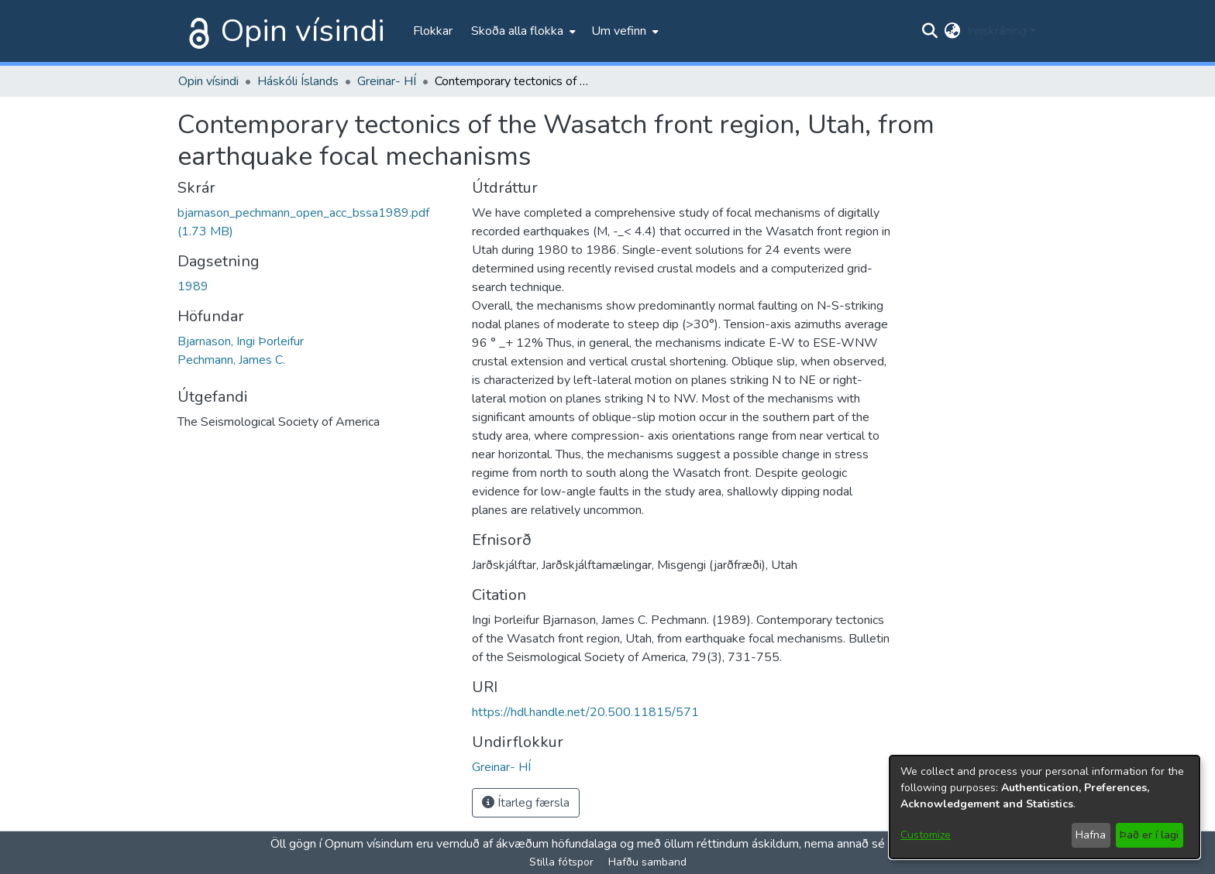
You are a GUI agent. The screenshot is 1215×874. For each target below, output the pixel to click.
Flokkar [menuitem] (433, 30)
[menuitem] (522, 31)
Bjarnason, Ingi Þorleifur (240, 341)
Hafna (1091, 835)
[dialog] (1045, 807)
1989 (192, 286)
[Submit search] (930, 31)
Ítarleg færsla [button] (526, 802)
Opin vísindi (303, 31)
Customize (925, 835)
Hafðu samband (647, 862)
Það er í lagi (1149, 835)
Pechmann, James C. (231, 359)
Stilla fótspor (561, 862)
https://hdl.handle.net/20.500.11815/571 (585, 712)
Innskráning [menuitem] (997, 30)
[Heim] (196, 31)
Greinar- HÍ (386, 81)
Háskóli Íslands (298, 81)
